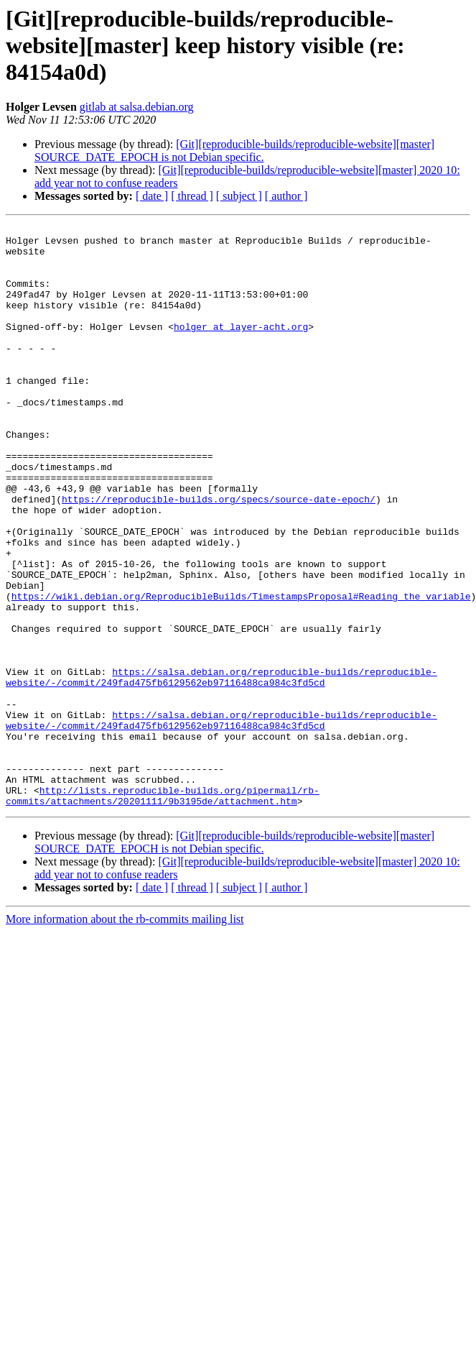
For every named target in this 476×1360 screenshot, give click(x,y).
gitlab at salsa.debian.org (137, 107)
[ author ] (286, 196)
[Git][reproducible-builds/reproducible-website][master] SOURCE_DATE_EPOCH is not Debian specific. (234, 150)
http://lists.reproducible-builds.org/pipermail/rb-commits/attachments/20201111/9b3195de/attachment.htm (162, 911)
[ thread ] (192, 196)
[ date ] (152, 196)
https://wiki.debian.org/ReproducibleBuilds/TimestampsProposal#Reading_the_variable (241, 671)
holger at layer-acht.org (241, 347)
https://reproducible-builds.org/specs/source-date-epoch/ (218, 554)
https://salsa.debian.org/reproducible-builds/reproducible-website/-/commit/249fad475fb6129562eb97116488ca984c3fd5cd (221, 768)
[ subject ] (239, 196)
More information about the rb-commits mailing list (125, 1035)
